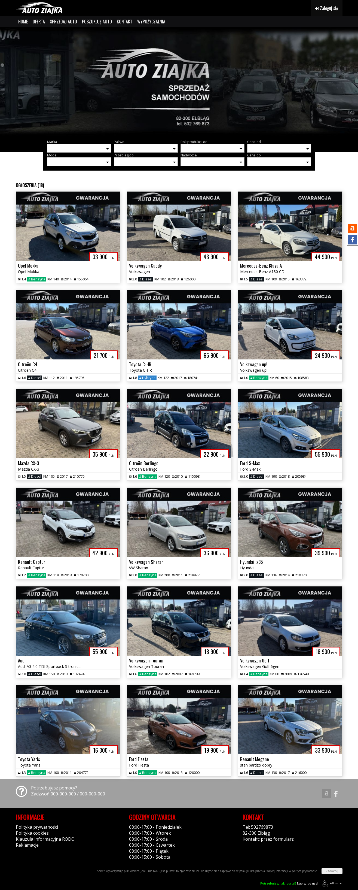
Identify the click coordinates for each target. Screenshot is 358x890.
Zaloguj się (326, 8)
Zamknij (332, 871)
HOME (23, 21)
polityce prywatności (304, 871)
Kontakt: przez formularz (268, 839)
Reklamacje (27, 845)
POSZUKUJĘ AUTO (97, 21)
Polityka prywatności (37, 827)
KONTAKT (124, 21)
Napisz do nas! (289, 883)
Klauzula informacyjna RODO (45, 839)
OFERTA (39, 21)
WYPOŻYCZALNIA (151, 21)
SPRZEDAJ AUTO (63, 21)
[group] (179, 81)
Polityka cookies (32, 833)
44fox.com (331, 883)
